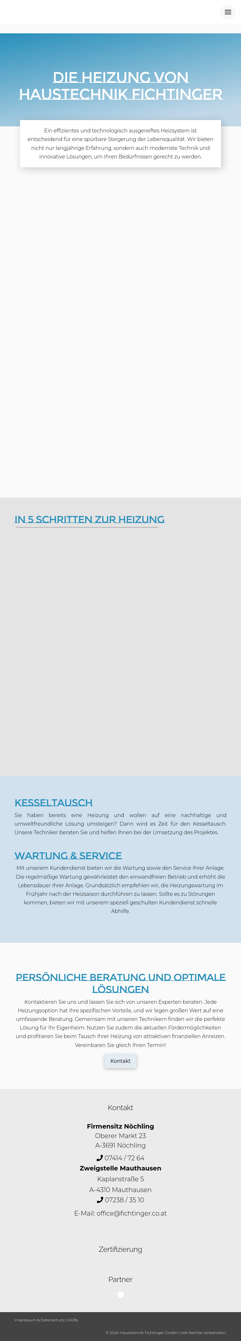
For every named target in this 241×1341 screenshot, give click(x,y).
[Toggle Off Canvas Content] (228, 12)
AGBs (73, 1320)
